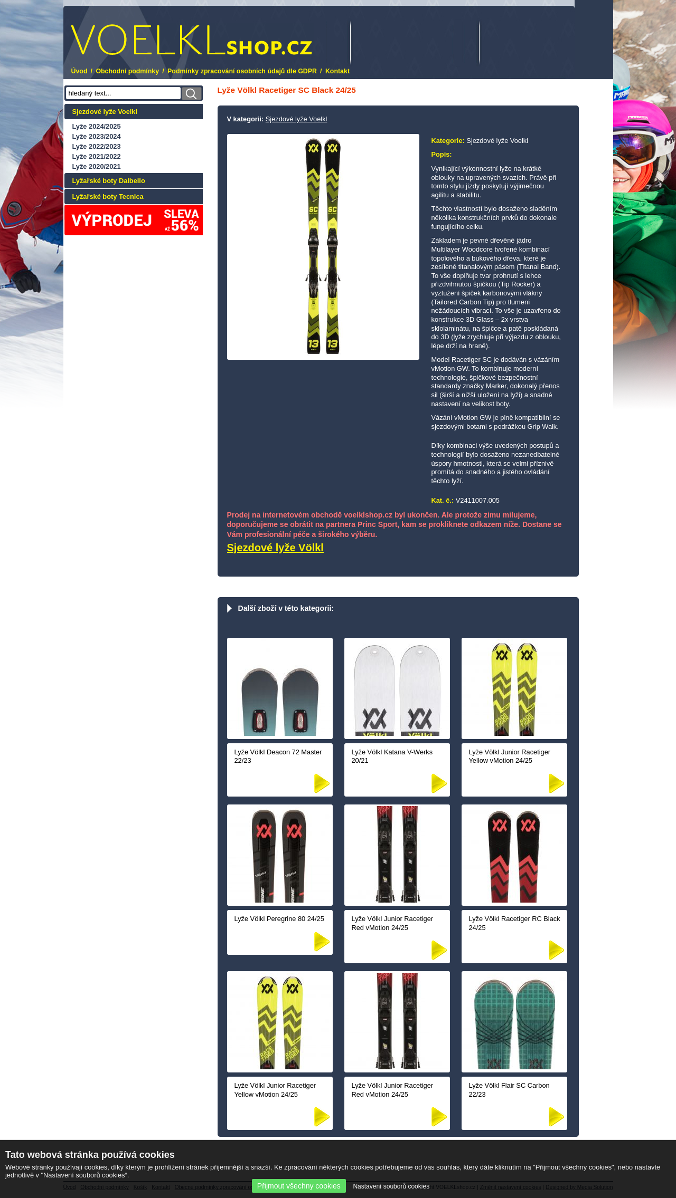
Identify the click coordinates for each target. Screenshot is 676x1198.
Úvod (79, 71)
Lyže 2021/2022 (96, 156)
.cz (191, 40)
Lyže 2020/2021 (96, 166)
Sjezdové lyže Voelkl (105, 112)
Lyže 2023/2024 (96, 136)
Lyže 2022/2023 (96, 146)
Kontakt (337, 71)
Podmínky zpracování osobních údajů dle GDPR (242, 71)
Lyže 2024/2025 (96, 126)
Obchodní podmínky (127, 71)
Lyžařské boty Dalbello (108, 181)
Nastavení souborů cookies (391, 1186)
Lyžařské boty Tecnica (108, 196)
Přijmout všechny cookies (299, 1186)
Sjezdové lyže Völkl (275, 547)
